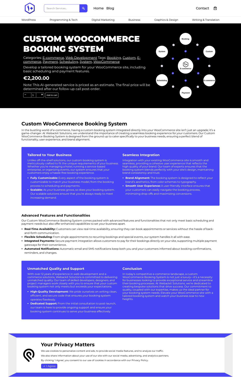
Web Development (81, 58)
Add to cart (52, 95)
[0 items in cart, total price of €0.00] (215, 8)
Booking (114, 58)
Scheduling (68, 62)
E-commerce (53, 58)
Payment (50, 62)
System (86, 62)
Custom (129, 58)
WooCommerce (106, 62)
